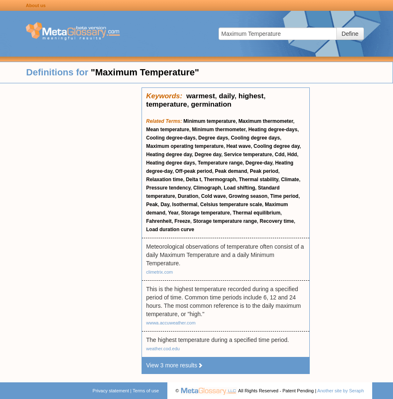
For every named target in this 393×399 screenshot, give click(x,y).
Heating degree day (169, 154)
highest (251, 96)
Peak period (264, 171)
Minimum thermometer (219, 129)
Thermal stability (258, 179)
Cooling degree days (255, 138)
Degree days (213, 138)
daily (226, 96)
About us (36, 5)
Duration (188, 196)
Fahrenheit (159, 221)
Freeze (182, 221)
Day (165, 204)
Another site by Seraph (340, 390)
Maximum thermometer (266, 121)
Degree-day (259, 163)
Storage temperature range (225, 221)
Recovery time (277, 221)
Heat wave (238, 146)
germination (211, 104)
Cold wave (213, 196)
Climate (290, 179)
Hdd (292, 154)
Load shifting (239, 188)
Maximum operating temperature (185, 146)
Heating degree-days (272, 129)
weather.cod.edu (163, 348)
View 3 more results (174, 365)
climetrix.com (159, 271)
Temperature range (220, 163)
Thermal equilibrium (257, 213)
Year (173, 213)
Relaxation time (164, 179)
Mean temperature (167, 129)
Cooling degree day (276, 146)
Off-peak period (193, 171)
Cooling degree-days (171, 138)
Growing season (248, 196)
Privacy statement (110, 390)
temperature (166, 104)
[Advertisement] (70, 212)
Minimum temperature (210, 121)
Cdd (279, 154)
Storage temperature (205, 213)
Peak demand (231, 171)
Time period (284, 196)
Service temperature (248, 154)
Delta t (193, 179)
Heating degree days (170, 163)
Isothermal (185, 204)
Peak (152, 204)
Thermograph (220, 179)
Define (350, 33)
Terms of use (146, 390)
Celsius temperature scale (231, 204)
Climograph (207, 188)
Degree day (207, 154)
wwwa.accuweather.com (171, 322)
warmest (200, 96)
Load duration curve (170, 229)
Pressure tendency (168, 188)
